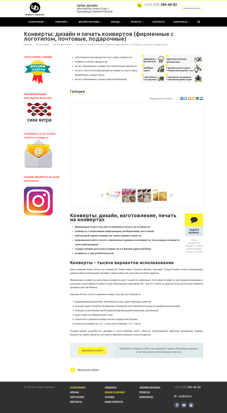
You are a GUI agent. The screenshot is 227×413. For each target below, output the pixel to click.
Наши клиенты (114, 402)
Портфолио (77, 397)
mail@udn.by (185, 396)
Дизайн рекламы (90, 22)
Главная (28, 44)
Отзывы (110, 397)
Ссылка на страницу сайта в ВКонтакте (184, 404)
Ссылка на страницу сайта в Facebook (177, 405)
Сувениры (62, 22)
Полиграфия (37, 22)
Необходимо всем (62, 44)
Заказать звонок (191, 8)
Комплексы (182, 22)
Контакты (159, 22)
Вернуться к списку (84, 369)
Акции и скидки (115, 392)
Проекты (137, 22)
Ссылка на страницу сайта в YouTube (191, 405)
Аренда (116, 22)
